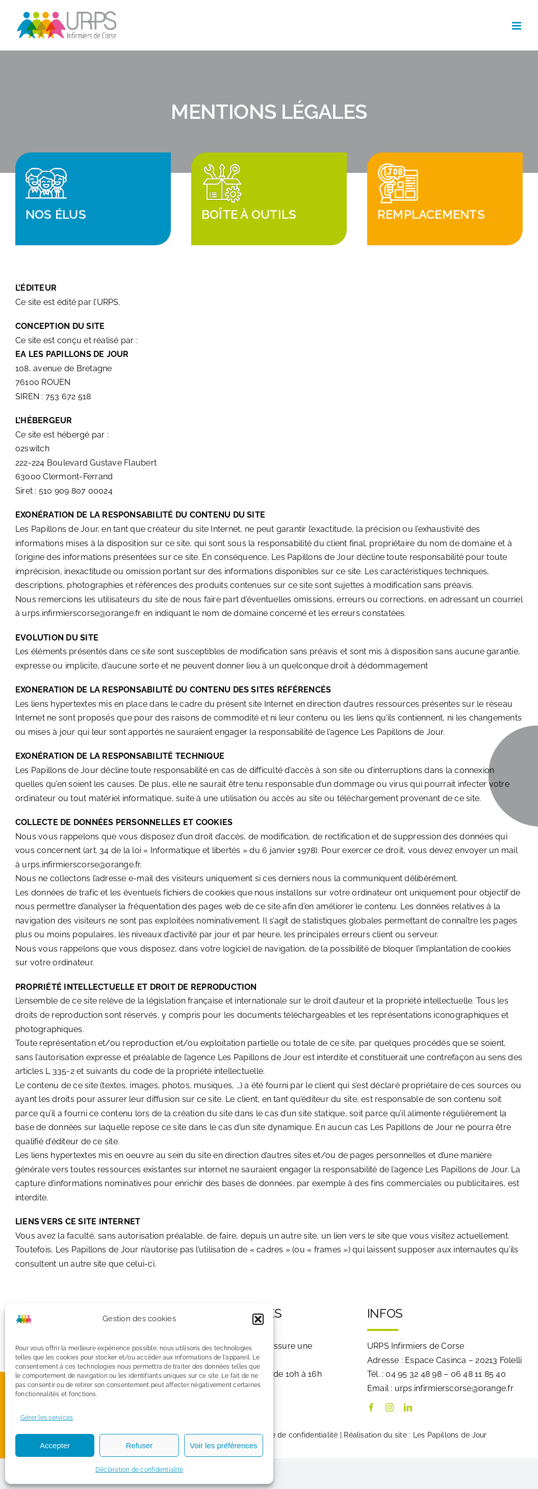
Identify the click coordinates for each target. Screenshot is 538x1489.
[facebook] (371, 1407)
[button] (258, 1319)
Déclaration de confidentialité (139, 1469)
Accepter (55, 1445)
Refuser (139, 1445)
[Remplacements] (445, 198)
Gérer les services (46, 1417)
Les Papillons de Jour (450, 1435)
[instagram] (390, 1407)
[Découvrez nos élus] (93, 198)
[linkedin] (408, 1407)
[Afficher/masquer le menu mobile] (517, 25)
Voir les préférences (224, 1445)
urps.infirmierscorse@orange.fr (81, 613)
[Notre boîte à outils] (269, 198)
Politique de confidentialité (291, 1435)
